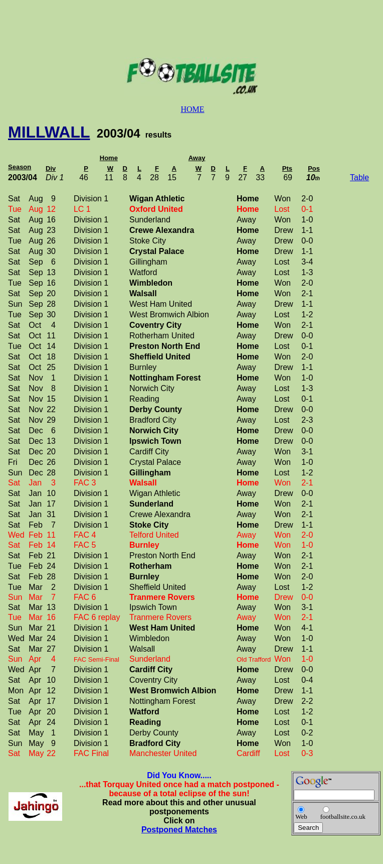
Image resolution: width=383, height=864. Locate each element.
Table (359, 177)
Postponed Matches (179, 829)
